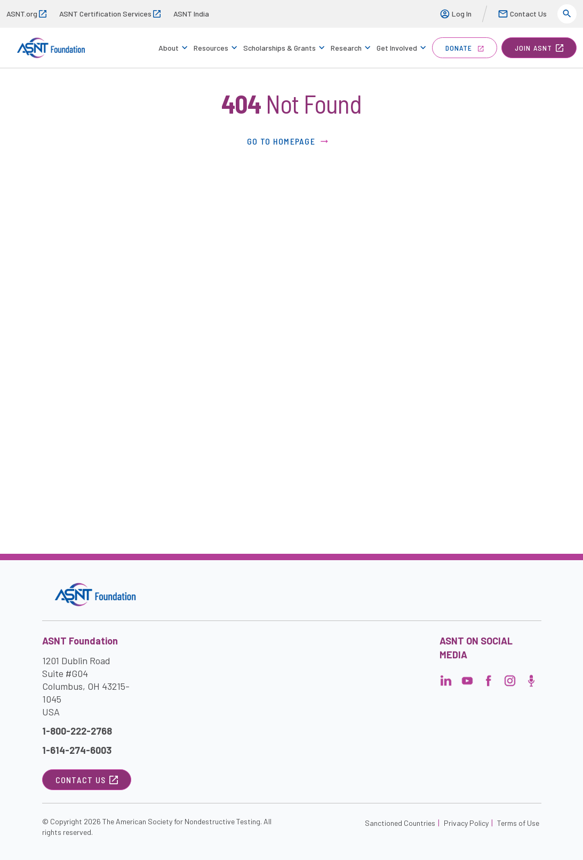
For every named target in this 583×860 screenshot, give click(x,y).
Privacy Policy (466, 822)
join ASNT (539, 47)
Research (346, 47)
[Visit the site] (95, 595)
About (168, 47)
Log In (456, 14)
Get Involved (397, 47)
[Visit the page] (446, 684)
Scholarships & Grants (279, 47)
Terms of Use (518, 822)
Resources (211, 47)
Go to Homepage (288, 141)
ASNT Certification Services (110, 13)
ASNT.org (26, 13)
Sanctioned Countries (400, 822)
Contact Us (522, 14)
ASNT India (191, 13)
